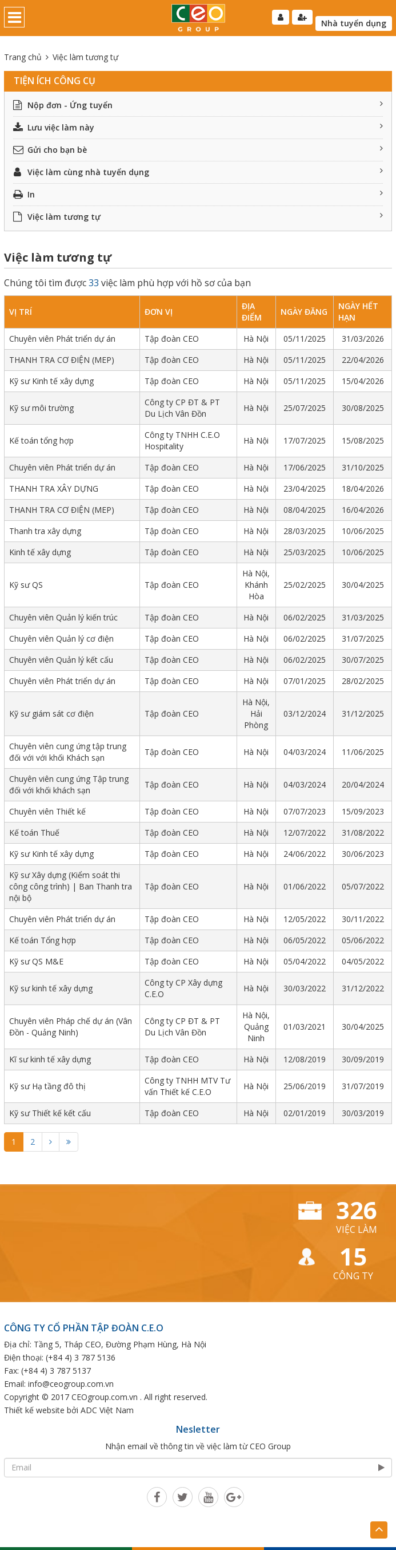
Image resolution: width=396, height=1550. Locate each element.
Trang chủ (23, 57)
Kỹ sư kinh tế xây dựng (51, 988)
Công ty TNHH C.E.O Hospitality (182, 440)
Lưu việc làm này (198, 127)
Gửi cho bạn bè (198, 149)
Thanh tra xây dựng (45, 530)
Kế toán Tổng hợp (42, 940)
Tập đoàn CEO (172, 338)
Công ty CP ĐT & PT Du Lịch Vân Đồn (182, 408)
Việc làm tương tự (198, 216)
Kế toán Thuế (34, 832)
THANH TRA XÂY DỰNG (53, 488)
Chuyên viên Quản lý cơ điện (61, 638)
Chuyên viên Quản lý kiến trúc (63, 617)
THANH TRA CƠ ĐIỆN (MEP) (61, 359)
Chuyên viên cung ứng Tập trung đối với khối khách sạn (69, 784)
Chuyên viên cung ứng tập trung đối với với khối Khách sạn (67, 752)
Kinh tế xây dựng (40, 552)
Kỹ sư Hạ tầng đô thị (47, 1086)
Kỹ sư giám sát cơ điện (51, 713)
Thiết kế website (34, 1410)
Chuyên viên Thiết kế (47, 811)
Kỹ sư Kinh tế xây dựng (51, 380)
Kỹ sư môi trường (41, 407)
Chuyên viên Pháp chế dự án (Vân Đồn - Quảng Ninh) (70, 1026)
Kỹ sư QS (26, 584)
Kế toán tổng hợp (41, 440)
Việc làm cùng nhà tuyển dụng (198, 172)
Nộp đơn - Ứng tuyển (198, 105)
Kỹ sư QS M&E (36, 961)
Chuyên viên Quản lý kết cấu (61, 659)
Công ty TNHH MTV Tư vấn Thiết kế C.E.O (187, 1086)
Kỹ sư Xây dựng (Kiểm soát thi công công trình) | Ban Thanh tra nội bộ (70, 886)
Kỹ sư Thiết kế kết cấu (50, 1113)
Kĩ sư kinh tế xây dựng (50, 1059)
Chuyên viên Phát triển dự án (62, 338)
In (198, 194)
